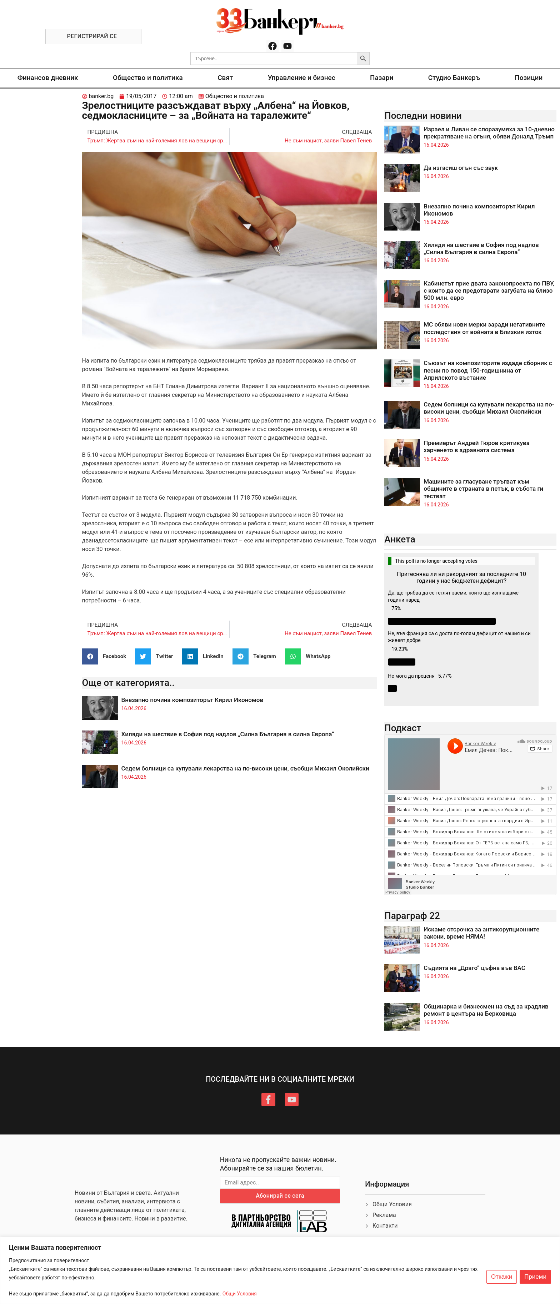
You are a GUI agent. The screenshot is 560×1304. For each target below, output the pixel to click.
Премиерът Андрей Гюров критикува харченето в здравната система (477, 446)
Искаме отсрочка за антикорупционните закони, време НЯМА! (481, 933)
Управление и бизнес (301, 78)
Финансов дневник (48, 78)
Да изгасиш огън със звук (461, 167)
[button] (107, 656)
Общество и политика (148, 78)
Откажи (501, 1277)
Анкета (399, 539)
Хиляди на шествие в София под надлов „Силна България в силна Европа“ (227, 734)
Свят (225, 78)
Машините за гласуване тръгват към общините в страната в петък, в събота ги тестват (483, 489)
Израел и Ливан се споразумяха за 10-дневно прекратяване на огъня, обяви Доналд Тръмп (489, 133)
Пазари (381, 78)
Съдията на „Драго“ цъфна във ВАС (474, 967)
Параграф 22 (412, 915)
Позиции (528, 78)
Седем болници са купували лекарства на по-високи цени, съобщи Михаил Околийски (245, 768)
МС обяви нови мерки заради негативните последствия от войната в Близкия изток (484, 328)
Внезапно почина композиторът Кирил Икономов (192, 699)
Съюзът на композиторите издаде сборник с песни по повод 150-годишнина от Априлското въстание (488, 370)
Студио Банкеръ (454, 78)
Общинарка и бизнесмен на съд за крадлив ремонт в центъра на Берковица (486, 1010)
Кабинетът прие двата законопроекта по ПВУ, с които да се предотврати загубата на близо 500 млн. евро (489, 291)
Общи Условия (239, 1294)
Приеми (535, 1277)
